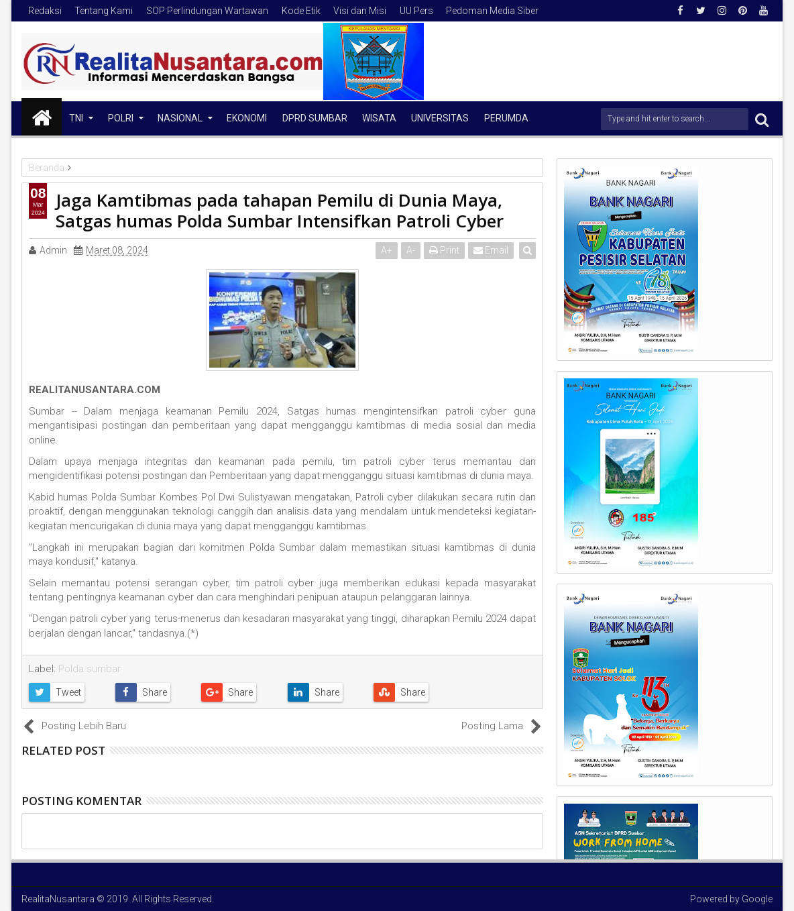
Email (491, 250)
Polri (120, 118)
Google (757, 899)
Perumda (506, 118)
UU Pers (416, 10)
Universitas (440, 118)
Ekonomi (247, 118)
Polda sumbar (89, 669)
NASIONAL (180, 118)
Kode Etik (301, 10)
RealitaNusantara (58, 899)
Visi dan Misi (359, 10)
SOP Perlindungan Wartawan (207, 10)
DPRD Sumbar (314, 118)
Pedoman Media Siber (492, 10)
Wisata (379, 118)
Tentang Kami (103, 10)
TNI (76, 118)
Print (445, 250)
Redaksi (45, 10)
